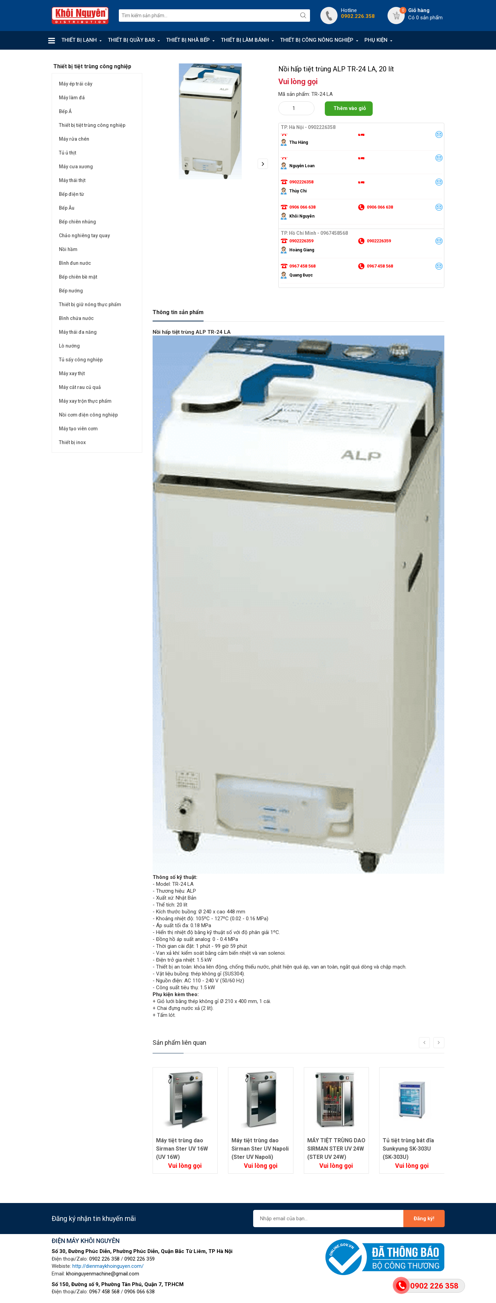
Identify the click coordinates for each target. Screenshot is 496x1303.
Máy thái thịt (72, 180)
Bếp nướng (71, 290)
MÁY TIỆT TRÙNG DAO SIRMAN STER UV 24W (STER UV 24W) (336, 1148)
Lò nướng (69, 346)
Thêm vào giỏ (349, 108)
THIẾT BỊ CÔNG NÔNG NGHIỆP (316, 40)
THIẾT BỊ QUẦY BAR (131, 40)
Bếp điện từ (71, 194)
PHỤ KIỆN (376, 40)
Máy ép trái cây (75, 84)
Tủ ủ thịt (67, 153)
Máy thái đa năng (78, 332)
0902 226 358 (104, 1259)
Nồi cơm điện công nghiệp (88, 415)
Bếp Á (65, 111)
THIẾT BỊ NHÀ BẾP (188, 40)
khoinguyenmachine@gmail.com (102, 1274)
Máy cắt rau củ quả (80, 387)
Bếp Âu (66, 208)
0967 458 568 (104, 1292)
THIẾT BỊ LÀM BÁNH (245, 40)
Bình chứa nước (76, 318)
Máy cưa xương (76, 166)
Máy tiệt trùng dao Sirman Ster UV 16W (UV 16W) (182, 1148)
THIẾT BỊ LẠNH (79, 40)
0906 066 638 (139, 1292)
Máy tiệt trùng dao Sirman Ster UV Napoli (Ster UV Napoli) (260, 1148)
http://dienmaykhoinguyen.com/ (108, 1266)
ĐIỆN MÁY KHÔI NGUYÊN (86, 1240)
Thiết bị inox (72, 442)
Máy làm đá (72, 97)
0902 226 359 (139, 1259)
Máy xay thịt (72, 373)
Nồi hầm (68, 249)
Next (263, 164)
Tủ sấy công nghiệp (81, 359)
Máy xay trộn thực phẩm (85, 401)
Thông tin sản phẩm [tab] (178, 312)
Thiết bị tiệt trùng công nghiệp (92, 125)
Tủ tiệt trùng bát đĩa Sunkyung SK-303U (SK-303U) (408, 1148)
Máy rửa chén (74, 139)
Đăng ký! (424, 1218)
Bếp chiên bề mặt (78, 277)
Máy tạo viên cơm (78, 428)
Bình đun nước (75, 263)
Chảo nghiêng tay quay (84, 235)
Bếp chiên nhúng (77, 221)
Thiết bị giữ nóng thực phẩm (90, 304)
